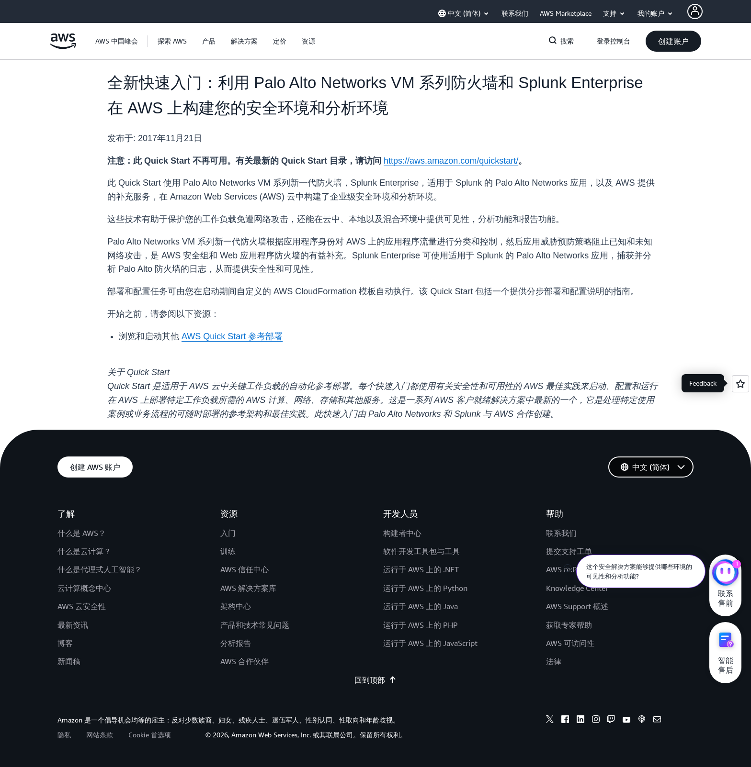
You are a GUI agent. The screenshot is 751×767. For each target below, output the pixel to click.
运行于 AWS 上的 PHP (420, 625)
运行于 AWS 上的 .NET (421, 569)
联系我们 (561, 533)
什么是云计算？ (84, 551)
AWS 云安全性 (81, 606)
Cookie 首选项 (149, 735)
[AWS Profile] (695, 11)
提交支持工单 (569, 551)
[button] (172, 41)
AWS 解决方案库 (248, 588)
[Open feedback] (740, 383)
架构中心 (235, 606)
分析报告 (235, 643)
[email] (657, 720)
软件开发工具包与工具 (421, 551)
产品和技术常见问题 (254, 625)
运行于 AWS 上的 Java (420, 606)
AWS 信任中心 (244, 569)
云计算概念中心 (84, 588)
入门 (228, 533)
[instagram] (596, 720)
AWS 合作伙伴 (244, 661)
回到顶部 (375, 680)
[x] (550, 720)
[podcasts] (642, 720)
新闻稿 (68, 661)
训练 (228, 551)
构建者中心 (402, 533)
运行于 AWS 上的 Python (425, 588)
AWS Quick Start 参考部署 (232, 336)
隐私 (64, 735)
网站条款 (99, 735)
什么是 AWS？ (81, 533)
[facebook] (565, 720)
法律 (553, 661)
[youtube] (626, 720)
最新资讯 (72, 625)
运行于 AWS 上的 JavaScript (430, 643)
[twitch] (611, 720)
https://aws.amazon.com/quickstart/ (451, 161)
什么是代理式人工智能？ (99, 569)
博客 (65, 643)
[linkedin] (580, 720)
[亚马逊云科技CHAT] (725, 573)
